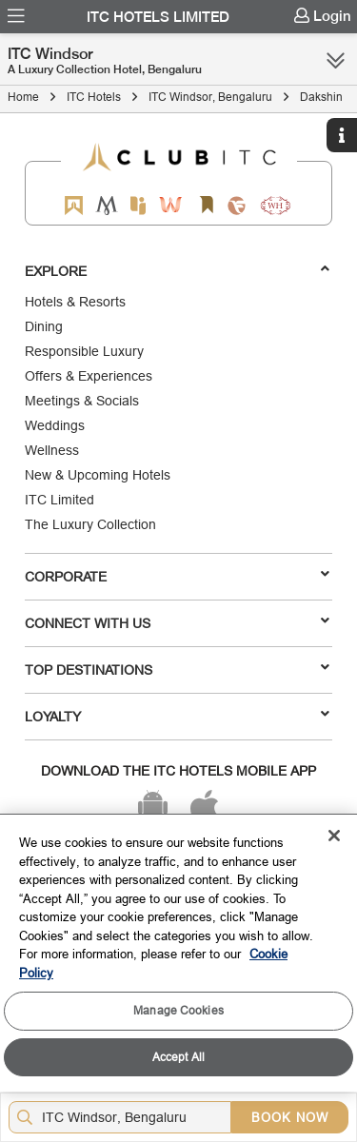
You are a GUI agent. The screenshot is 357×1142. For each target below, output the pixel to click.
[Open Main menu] (16, 16)
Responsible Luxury (84, 351)
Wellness (52, 450)
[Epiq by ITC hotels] (138, 205)
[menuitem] (16, 16)
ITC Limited (59, 499)
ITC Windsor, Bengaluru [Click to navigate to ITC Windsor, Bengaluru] (210, 96)
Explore (177, 270)
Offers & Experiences (88, 376)
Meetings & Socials (82, 400)
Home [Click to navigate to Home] (23, 96)
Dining (44, 326)
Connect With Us (177, 622)
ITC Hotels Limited (158, 17)
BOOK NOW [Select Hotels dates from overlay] (289, 1117)
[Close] (334, 835)
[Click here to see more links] (335, 60)
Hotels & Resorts (75, 301)
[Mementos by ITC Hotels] (106, 205)
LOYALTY (177, 715)
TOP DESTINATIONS (177, 669)
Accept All (178, 1057)
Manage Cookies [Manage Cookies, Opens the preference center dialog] (178, 1010)
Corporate (177, 575)
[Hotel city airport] (123, 1117)
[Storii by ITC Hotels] (206, 205)
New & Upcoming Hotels (97, 474)
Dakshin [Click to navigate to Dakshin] (321, 96)
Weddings (55, 425)
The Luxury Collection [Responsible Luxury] (90, 524)
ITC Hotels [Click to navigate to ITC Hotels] (94, 96)
